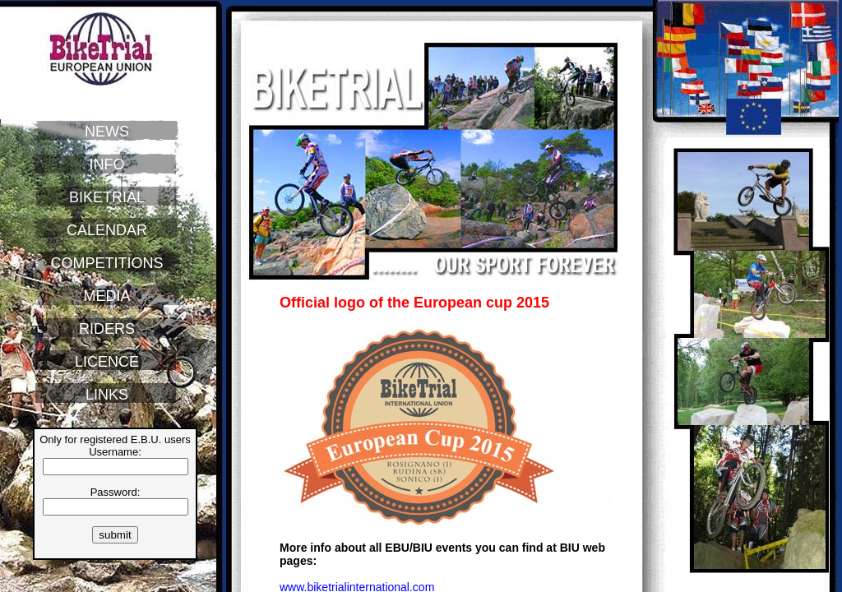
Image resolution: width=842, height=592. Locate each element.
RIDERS (107, 329)
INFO (107, 164)
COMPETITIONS (106, 263)
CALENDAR (107, 230)
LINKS (107, 394)
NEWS (107, 131)
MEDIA (106, 296)
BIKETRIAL (107, 197)
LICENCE (107, 362)
